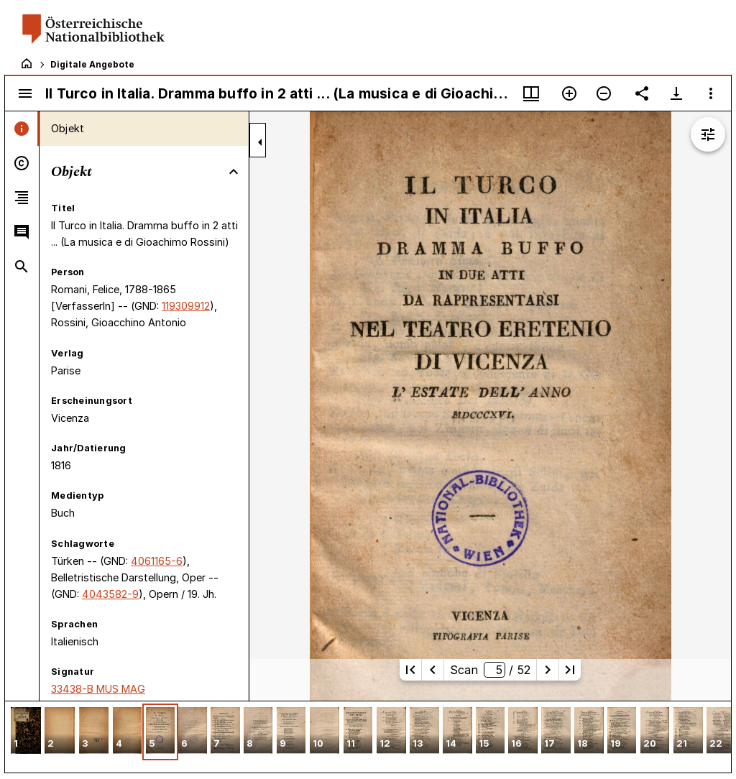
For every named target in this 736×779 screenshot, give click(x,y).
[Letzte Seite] (570, 670)
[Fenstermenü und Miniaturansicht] (531, 93)
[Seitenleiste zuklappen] (260, 142)
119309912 (186, 306)
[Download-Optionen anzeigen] (676, 93)
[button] (26, 732)
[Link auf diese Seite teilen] (642, 93)
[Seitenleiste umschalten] (25, 93)
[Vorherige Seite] (432, 670)
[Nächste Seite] (547, 670)
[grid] (368, 737)
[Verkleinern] (603, 93)
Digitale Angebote (92, 64)
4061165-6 (157, 561)
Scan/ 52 (490, 670)
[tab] (22, 128)
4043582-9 (110, 594)
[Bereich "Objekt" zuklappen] (233, 171)
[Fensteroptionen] (711, 93)
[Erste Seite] (410, 670)
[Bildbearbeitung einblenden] (708, 134)
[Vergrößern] (569, 93)
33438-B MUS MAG (98, 689)
